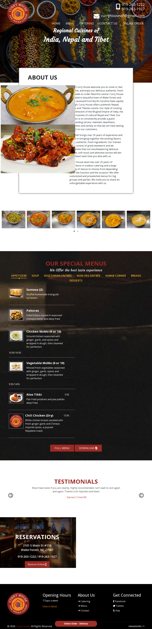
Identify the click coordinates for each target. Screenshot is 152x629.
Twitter (118, 605)
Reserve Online (37, 564)
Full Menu (62, 448)
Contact (83, 610)
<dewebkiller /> (136, 626)
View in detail (50, 606)
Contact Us (108, 23)
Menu (70, 23)
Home (56, 23)
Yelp (116, 610)
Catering (87, 23)
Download (88, 448)
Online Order (133, 23)
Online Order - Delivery (76, 623)
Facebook (119, 601)
